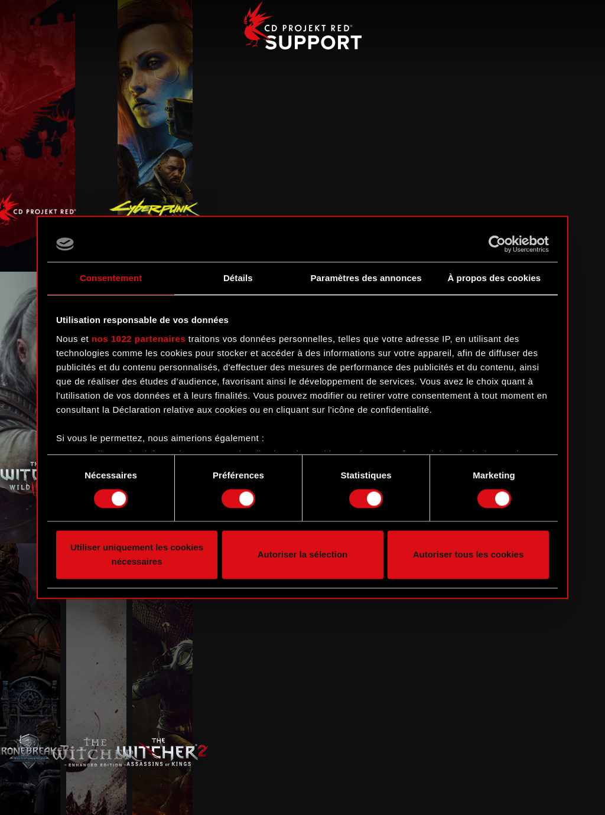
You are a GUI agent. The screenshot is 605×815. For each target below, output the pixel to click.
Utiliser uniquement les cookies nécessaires (136, 555)
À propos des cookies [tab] (494, 278)
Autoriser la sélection (303, 555)
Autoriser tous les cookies (468, 555)
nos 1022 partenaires (139, 339)
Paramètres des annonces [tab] (366, 278)
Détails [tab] (238, 278)
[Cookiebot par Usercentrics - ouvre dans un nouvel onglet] (497, 244)
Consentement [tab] (111, 278)
